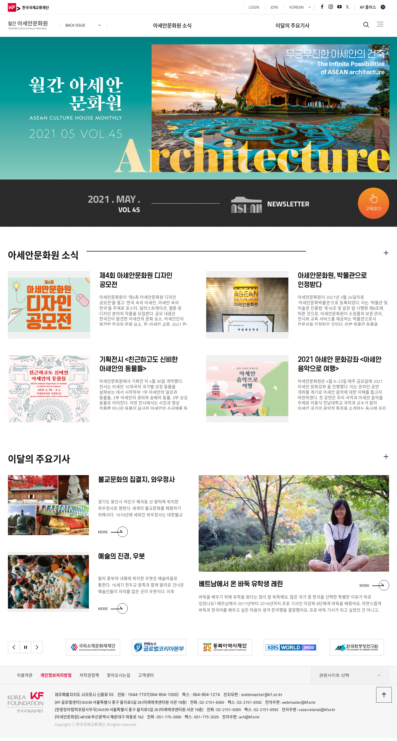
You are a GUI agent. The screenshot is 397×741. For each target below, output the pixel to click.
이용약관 (25, 678)
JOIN (274, 7)
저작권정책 (89, 678)
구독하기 (373, 210)
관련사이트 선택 (350, 678)
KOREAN (296, 7)
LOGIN (254, 7)
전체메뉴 (380, 24)
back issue (75, 25)
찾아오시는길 (118, 678)
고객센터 (146, 678)
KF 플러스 (368, 7)
